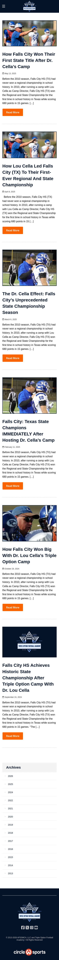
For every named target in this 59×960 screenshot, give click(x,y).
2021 (10, 808)
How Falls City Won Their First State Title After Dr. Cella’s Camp (28, 60)
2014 (10, 865)
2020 (10, 816)
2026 (10, 776)
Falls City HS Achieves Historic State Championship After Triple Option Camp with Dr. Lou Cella (28, 678)
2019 (10, 824)
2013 (10, 873)
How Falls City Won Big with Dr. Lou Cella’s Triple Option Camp (29, 555)
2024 (10, 792)
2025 (10, 784)
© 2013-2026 (11, 937)
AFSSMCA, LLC (24, 937)
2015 (10, 857)
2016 (10, 849)
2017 (10, 841)
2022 (10, 800)
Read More (12, 112)
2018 (10, 833)
